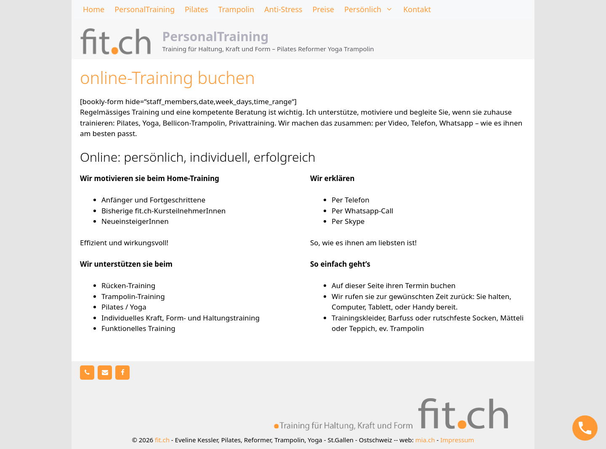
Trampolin (236, 9)
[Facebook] (122, 372)
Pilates (196, 9)
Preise (323, 9)
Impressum (457, 440)
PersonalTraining (144, 9)
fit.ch (162, 440)
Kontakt (417, 9)
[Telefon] (87, 372)
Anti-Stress (283, 9)
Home (93, 9)
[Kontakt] (105, 372)
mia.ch (425, 440)
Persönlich (371, 9)
